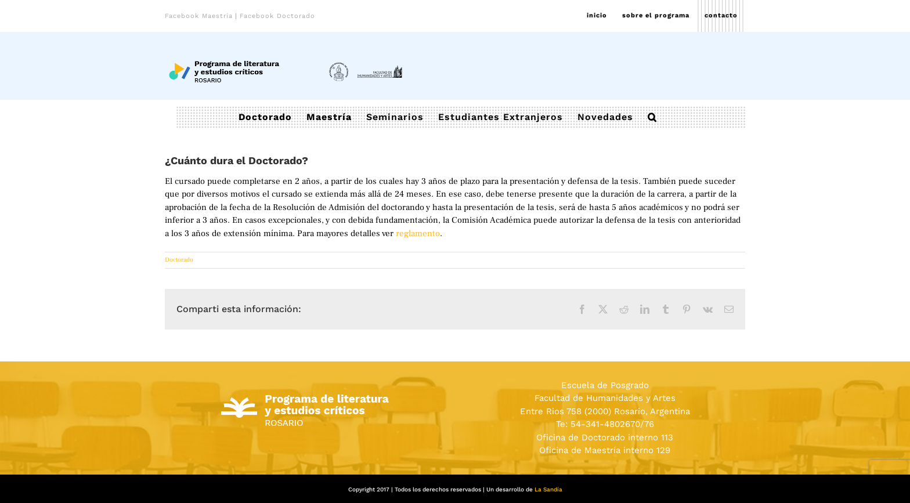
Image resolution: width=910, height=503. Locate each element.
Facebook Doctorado (277, 16)
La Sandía (548, 489)
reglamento (418, 233)
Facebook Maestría (199, 16)
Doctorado (179, 259)
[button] (652, 117)
